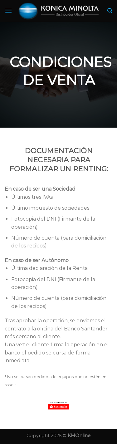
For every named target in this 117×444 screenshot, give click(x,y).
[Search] (109, 11)
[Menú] (8, 10)
